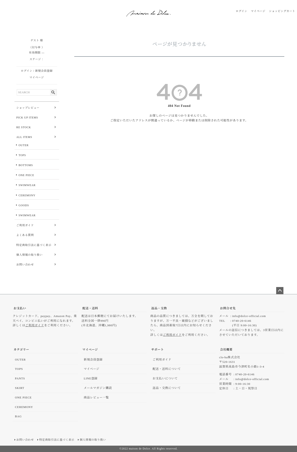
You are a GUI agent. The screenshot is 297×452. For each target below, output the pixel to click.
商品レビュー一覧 (96, 397)
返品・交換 (159, 308)
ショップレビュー (27, 107)
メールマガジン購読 (98, 388)
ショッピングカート (282, 11)
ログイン (241, 11)
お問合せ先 (228, 308)
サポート (157, 349)
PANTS (20, 378)
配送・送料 (90, 308)
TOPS (22, 155)
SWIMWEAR (27, 185)
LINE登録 (91, 378)
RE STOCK (23, 127)
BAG (18, 416)
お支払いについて (165, 378)
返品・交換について (167, 388)
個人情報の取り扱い (29, 254)
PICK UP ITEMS (27, 117)
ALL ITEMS (24, 137)
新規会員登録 (44, 70)
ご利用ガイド (25, 225)
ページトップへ (279, 290)
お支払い (20, 308)
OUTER (24, 145)
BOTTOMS (26, 165)
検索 (53, 92)
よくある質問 (25, 235)
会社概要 (226, 349)
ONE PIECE (26, 175)
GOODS (24, 205)
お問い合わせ (25, 264)
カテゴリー (21, 349)
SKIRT (19, 388)
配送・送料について (167, 369)
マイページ (258, 11)
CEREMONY (27, 195)
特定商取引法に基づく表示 (33, 245)
